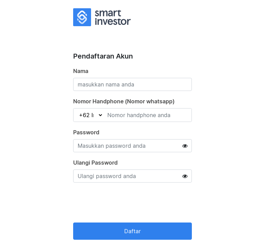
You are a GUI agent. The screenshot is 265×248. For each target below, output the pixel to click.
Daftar (132, 231)
